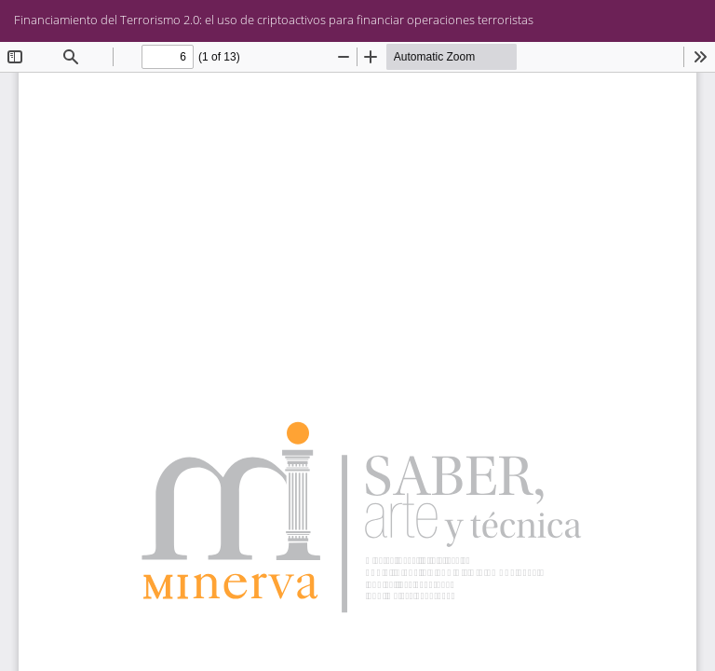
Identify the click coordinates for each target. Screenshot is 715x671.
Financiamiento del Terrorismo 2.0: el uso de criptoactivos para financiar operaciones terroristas (273, 19)
